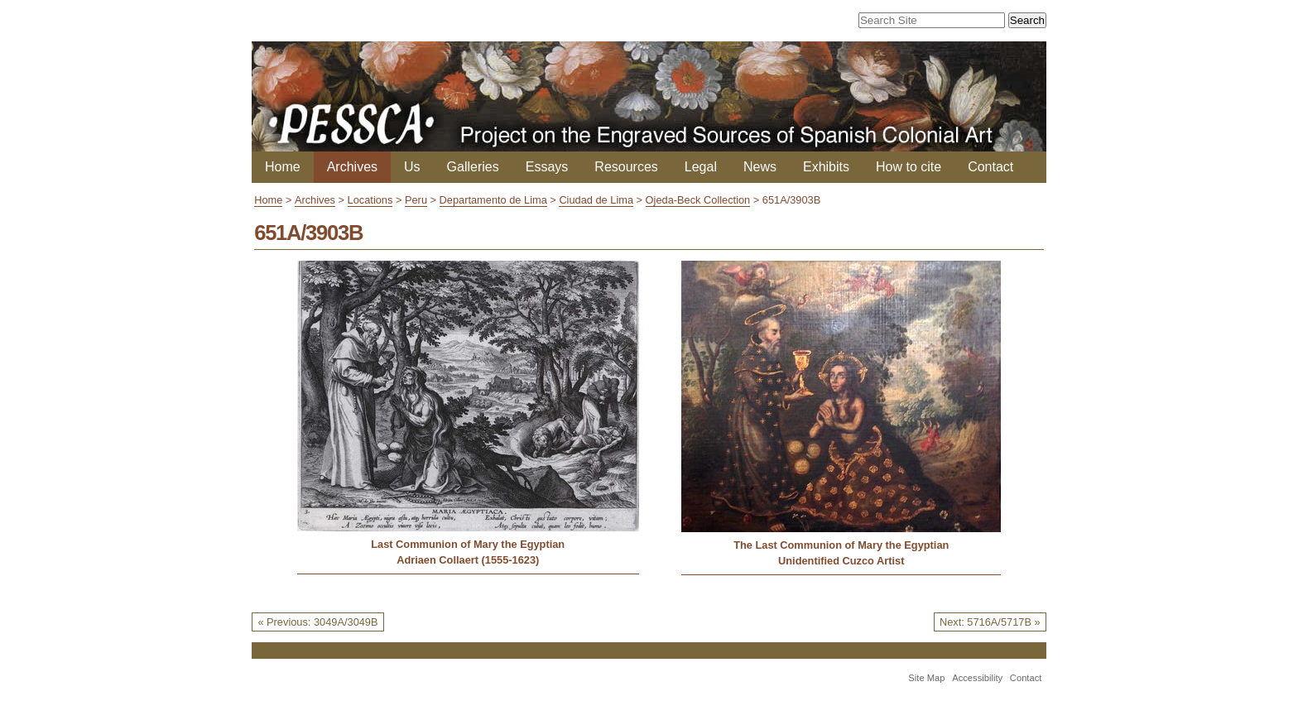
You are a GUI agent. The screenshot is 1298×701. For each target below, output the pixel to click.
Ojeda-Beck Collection (698, 200)
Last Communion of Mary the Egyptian (468, 544)
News (759, 167)
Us (412, 167)
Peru (416, 200)
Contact (990, 167)
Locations (370, 200)
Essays (547, 167)
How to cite (908, 167)
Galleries (473, 167)
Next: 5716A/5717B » (990, 622)
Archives (352, 167)
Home (282, 167)
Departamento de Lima (493, 200)
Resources (625, 167)
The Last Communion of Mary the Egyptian (841, 545)
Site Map (926, 678)
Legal (701, 167)
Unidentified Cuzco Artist (841, 561)
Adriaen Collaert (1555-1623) (468, 560)
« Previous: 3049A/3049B (317, 622)
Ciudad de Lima (596, 200)
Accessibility (977, 678)
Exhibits (826, 167)
